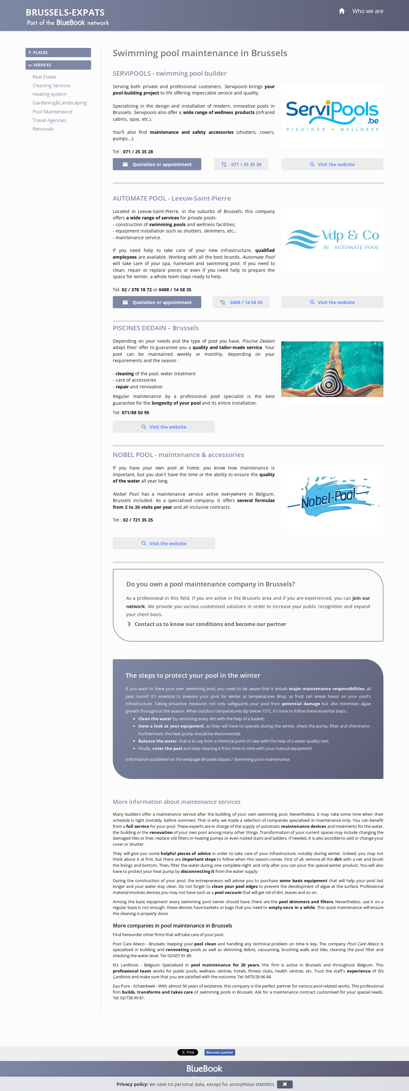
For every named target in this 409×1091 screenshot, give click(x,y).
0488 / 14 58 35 (241, 302)
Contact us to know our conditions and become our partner (210, 624)
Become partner (219, 1052)
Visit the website (336, 164)
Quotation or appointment (157, 164)
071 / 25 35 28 (241, 164)
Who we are (367, 11)
